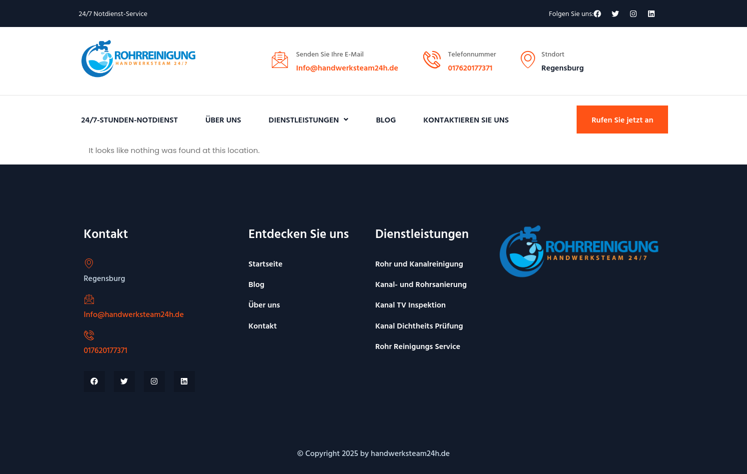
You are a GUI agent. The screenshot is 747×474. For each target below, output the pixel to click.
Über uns (264, 304)
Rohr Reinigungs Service (417, 346)
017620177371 (470, 68)
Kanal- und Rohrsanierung (421, 284)
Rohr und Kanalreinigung (419, 264)
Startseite (265, 264)
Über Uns (223, 120)
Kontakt (262, 326)
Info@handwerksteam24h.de (347, 68)
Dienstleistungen (309, 120)
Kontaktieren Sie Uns (466, 120)
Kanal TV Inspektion (410, 304)
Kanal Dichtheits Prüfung (419, 326)
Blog (386, 120)
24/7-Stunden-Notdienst (129, 120)
